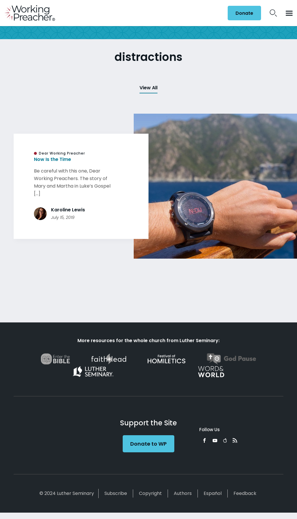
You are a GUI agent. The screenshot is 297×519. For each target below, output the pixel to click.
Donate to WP (148, 443)
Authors (183, 493)
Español (213, 493)
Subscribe (115, 493)
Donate (244, 13)
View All (148, 87)
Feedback (244, 493)
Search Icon (273, 13)
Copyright (150, 493)
